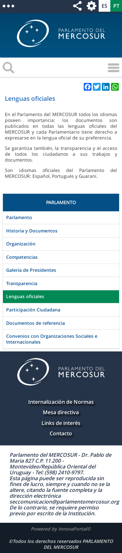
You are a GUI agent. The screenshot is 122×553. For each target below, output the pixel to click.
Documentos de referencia (35, 323)
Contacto (61, 433)
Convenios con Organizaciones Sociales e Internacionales (51, 339)
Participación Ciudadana (33, 310)
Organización (20, 244)
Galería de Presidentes (31, 270)
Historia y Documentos (31, 231)
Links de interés (61, 423)
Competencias (22, 257)
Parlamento (19, 217)
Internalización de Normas (61, 401)
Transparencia (21, 283)
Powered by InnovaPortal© (61, 529)
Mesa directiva (61, 412)
